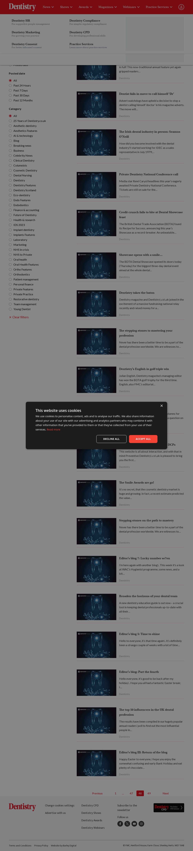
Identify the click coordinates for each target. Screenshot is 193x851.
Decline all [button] (111, 439)
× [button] (161, 406)
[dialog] (96, 425)
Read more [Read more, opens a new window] (53, 429)
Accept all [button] (143, 439)
